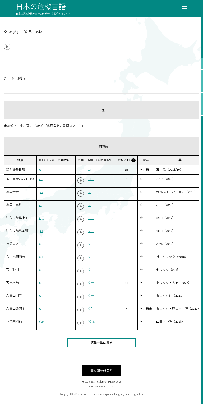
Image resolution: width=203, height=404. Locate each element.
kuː (41, 283)
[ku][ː (42, 231)
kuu (41, 270)
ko (40, 169)
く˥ (90, 308)
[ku (41, 192)
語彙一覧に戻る (101, 342)
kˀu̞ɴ (41, 321)
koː (41, 179)
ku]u (41, 257)
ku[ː (41, 218)
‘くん (91, 321)
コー (91, 179)
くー (91, 218)
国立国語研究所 (101, 370)
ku (40, 205)
